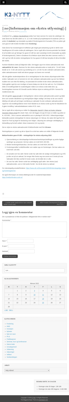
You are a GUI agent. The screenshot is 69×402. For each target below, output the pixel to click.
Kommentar (6, 220)
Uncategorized (11, 347)
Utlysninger (10, 352)
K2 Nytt (33, 398)
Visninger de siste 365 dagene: (49, 389)
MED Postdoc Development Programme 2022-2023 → (52, 203)
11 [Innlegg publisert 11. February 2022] (43, 295)
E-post (5, 246)
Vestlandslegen (12, 357)
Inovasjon (10, 329)
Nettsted (5, 251)
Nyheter (5, 25)
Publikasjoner (11, 339)
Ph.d (8, 336)
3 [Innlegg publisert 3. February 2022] (34, 291)
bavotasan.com (43, 400)
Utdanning (10, 349)
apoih (5, 31)
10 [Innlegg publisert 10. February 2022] (34, 295)
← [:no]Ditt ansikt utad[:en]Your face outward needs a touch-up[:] (18, 203)
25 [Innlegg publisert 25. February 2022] (43, 303)
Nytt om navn (11, 334)
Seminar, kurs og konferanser (17, 342)
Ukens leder (11, 344)
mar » (11, 310)
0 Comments (23, 31)
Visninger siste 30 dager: (47, 386)
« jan (6, 310)
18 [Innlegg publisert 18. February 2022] (43, 299)
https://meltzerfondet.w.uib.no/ (12, 177)
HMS (8, 326)
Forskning (10, 324)
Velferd (9, 354)
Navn (4, 241)
